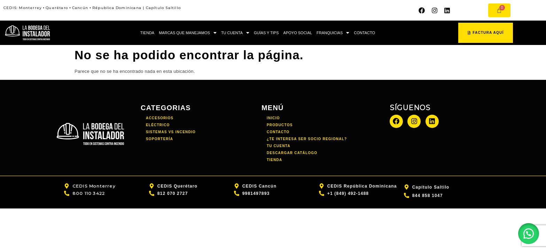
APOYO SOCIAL (297, 33)
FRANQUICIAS (333, 32)
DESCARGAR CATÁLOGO (292, 153)
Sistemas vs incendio (171, 132)
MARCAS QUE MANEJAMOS (188, 32)
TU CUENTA (235, 32)
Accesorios (159, 118)
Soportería (159, 139)
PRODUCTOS (280, 125)
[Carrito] (499, 10)
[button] (188, 33)
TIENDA (147, 33)
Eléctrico (158, 125)
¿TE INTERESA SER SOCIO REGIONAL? (307, 139)
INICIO (273, 118)
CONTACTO (364, 33)
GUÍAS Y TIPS (266, 33)
